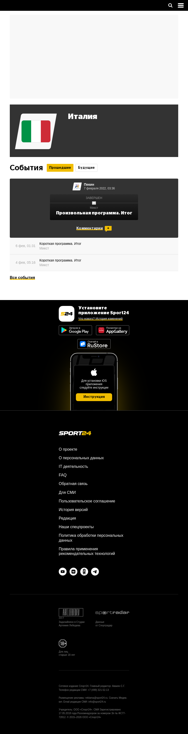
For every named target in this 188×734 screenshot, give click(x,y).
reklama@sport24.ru (96, 697)
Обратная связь (73, 484)
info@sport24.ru (97, 701)
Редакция (67, 518)
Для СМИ (67, 492)
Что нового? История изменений (100, 318)
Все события (22, 277)
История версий (73, 510)
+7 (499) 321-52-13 (98, 690)
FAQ (63, 475)
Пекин (89, 184)
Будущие (86, 168)
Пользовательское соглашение (87, 501)
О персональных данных (81, 458)
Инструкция (94, 397)
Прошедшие (60, 168)
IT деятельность (73, 466)
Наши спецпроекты (76, 527)
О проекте (68, 449)
